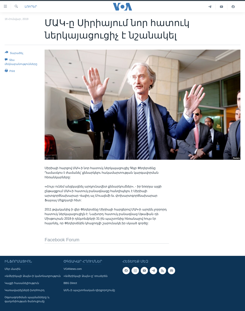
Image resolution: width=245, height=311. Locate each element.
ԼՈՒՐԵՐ (31, 6)
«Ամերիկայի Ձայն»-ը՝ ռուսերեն (86, 275)
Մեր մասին (12, 268)
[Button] (14, 53)
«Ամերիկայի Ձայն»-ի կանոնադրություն (33, 275)
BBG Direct (70, 283)
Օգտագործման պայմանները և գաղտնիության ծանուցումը (27, 299)
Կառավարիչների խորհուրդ (24, 290)
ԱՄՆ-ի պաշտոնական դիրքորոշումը (89, 290)
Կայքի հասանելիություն (22, 283)
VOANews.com (73, 268)
